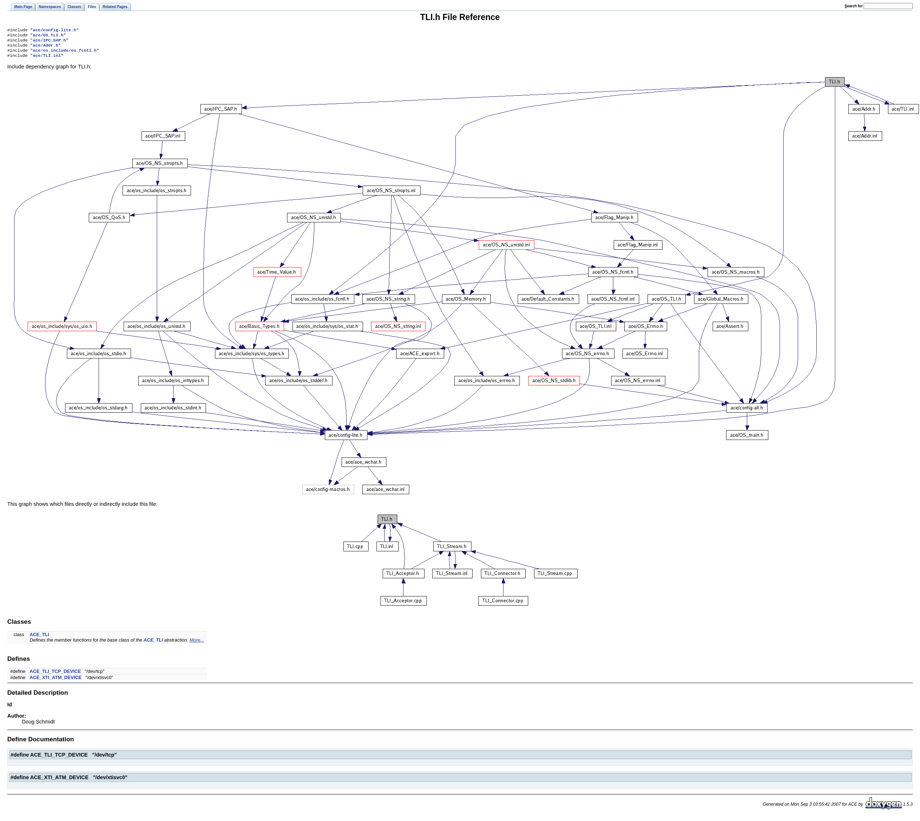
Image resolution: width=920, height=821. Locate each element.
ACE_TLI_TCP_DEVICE (55, 675)
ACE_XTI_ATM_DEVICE (56, 682)
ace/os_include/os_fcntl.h (64, 54)
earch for (854, 6)
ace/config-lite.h (54, 30)
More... (197, 644)
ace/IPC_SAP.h (49, 42)
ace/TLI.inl (47, 60)
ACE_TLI (39, 639)
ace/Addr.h (45, 48)
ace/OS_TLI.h (48, 36)
